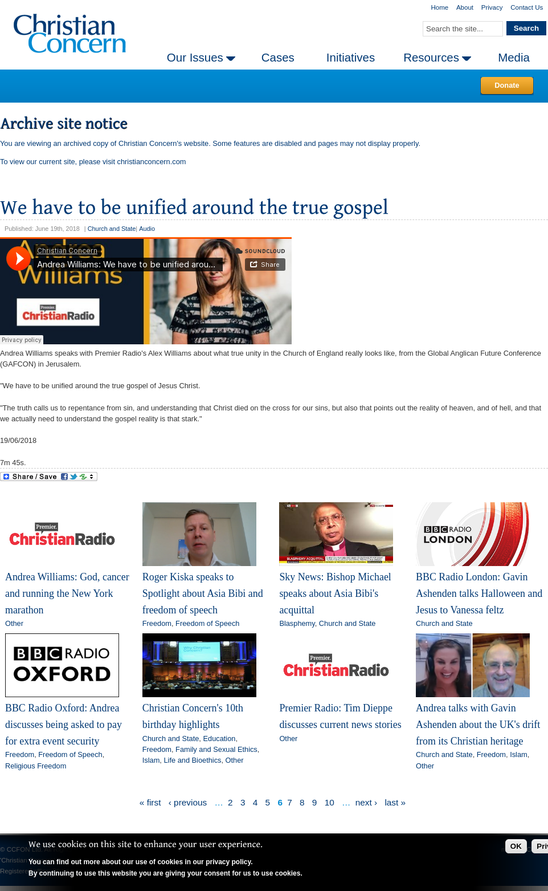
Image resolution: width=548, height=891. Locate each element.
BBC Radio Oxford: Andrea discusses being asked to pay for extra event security (63, 724)
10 (329, 802)
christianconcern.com (151, 161)
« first (150, 802)
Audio (147, 228)
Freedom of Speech (207, 623)
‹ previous (188, 802)
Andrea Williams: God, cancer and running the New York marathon (67, 593)
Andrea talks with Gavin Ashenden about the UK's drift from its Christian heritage (478, 724)
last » (395, 802)
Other (14, 623)
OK (516, 846)
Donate (506, 85)
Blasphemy (296, 623)
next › (366, 802)
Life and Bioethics (192, 760)
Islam (151, 760)
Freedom (156, 623)
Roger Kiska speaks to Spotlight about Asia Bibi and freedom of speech (202, 593)
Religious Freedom (35, 766)
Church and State (112, 228)
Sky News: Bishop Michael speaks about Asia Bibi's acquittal (335, 593)
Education (219, 738)
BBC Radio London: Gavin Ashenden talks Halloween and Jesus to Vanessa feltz (479, 593)
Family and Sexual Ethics (216, 749)
